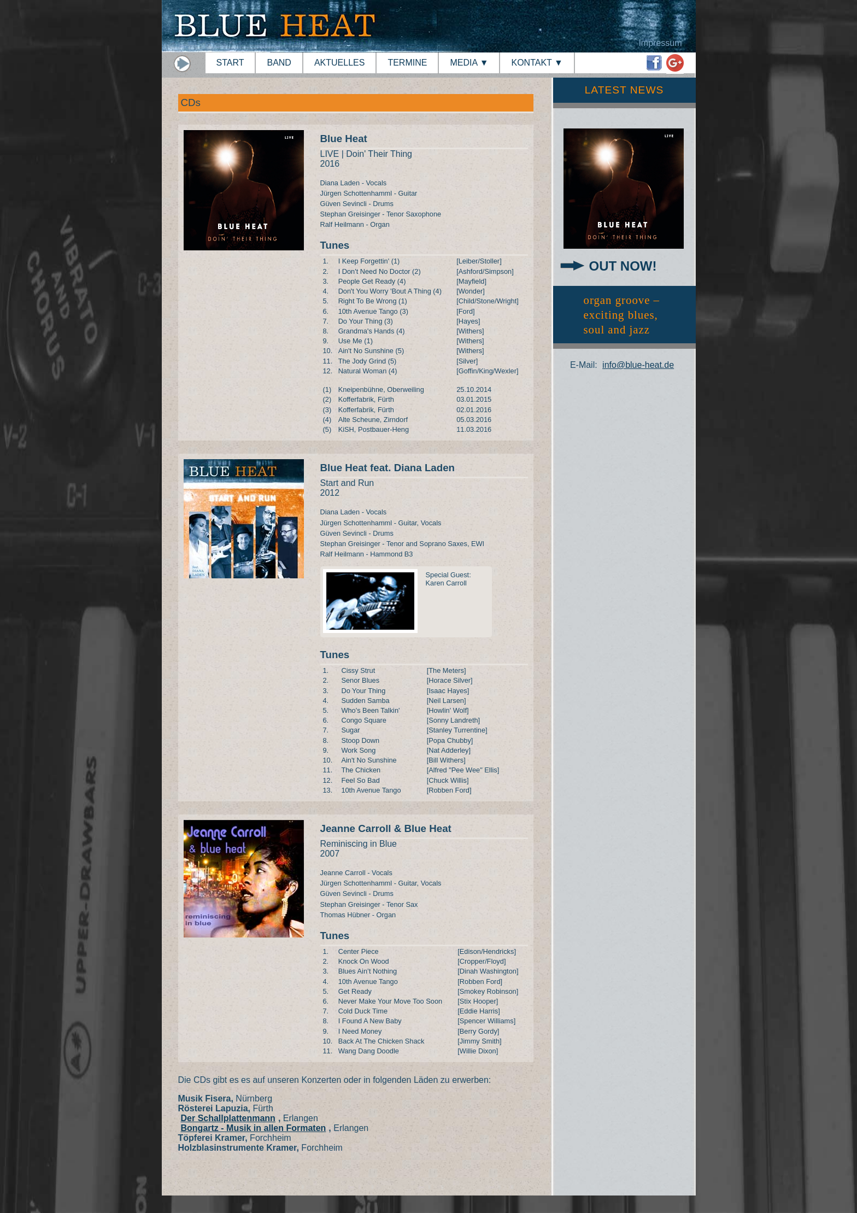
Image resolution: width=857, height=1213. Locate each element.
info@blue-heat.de (638, 365)
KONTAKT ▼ (536, 62)
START (230, 62)
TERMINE (407, 62)
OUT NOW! (623, 266)
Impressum (660, 43)
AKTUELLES (339, 62)
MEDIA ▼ (469, 62)
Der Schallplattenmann (228, 1118)
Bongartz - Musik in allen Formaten (253, 1128)
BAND (279, 62)
